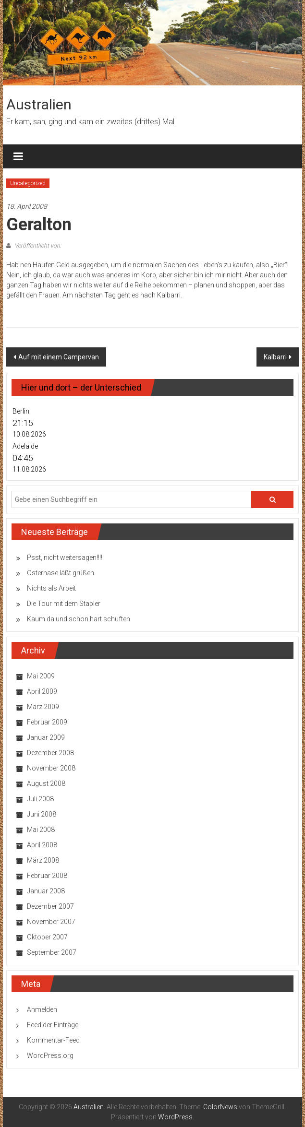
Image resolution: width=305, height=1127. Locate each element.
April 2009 (42, 691)
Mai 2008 (41, 829)
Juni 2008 (41, 814)
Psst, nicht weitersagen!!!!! (65, 557)
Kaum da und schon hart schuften (78, 619)
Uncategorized (28, 183)
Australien (39, 104)
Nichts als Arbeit (51, 588)
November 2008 (51, 768)
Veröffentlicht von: (37, 245)
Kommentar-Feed (53, 1040)
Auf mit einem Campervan (58, 357)
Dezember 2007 (50, 906)
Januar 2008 (46, 891)
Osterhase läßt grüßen (60, 573)
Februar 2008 (47, 875)
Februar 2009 (47, 722)
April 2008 (42, 845)
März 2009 (43, 707)
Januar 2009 (46, 737)
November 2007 (51, 921)
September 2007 (51, 952)
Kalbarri (275, 357)
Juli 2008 (40, 799)
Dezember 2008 (50, 753)
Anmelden (42, 1009)
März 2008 (43, 860)
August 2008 (46, 783)
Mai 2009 (41, 676)
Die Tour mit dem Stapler (63, 603)
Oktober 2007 (47, 937)
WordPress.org (50, 1055)
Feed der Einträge (52, 1025)
